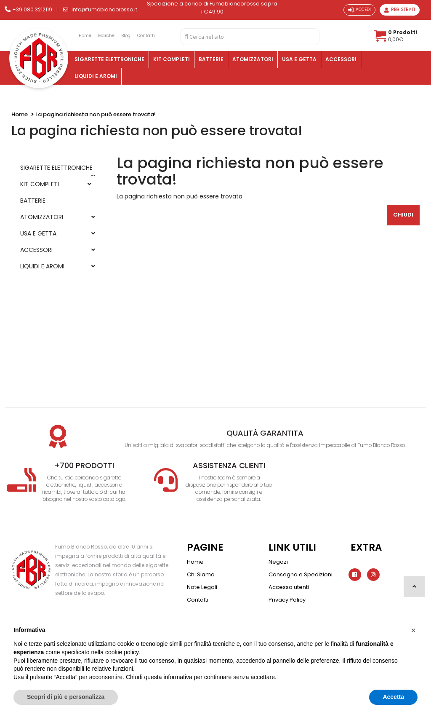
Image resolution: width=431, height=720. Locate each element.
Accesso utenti (289, 587)
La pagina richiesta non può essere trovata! (95, 114)
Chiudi (403, 215)
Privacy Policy (287, 600)
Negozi (278, 562)
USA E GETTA (299, 59)
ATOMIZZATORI (252, 59)
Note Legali (202, 587)
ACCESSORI (341, 59)
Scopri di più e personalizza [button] (65, 696)
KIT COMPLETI (171, 59)
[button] (413, 630)
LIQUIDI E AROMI (95, 76)
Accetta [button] (393, 696)
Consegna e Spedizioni (301, 574)
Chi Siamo (201, 574)
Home (19, 114)
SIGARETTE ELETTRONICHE (109, 59)
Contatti (197, 600)
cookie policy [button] (121, 652)
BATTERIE (211, 59)
